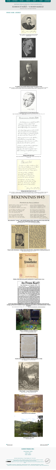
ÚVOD (8, 1)
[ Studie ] (31, 451)
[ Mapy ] (29, 452)
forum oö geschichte (36, 222)
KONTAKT (47, 1)
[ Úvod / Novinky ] (26, 451)
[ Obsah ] (26, 452)
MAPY (34, 1)
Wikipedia (25, 359)
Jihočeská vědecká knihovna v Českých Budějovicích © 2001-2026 (25, 458)
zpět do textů (9, 444)
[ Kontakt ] (29, 454)
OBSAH (28, 1)
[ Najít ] (26, 454)
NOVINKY (15, 1)
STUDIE (22, 1)
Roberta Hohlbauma (18, 303)
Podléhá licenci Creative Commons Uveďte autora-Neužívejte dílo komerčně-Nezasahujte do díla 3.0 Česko (25, 462)
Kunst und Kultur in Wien (32, 331)
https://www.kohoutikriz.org (44, 465)
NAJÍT (41, 1)
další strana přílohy (44, 444)
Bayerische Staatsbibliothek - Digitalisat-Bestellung (36, 306)
